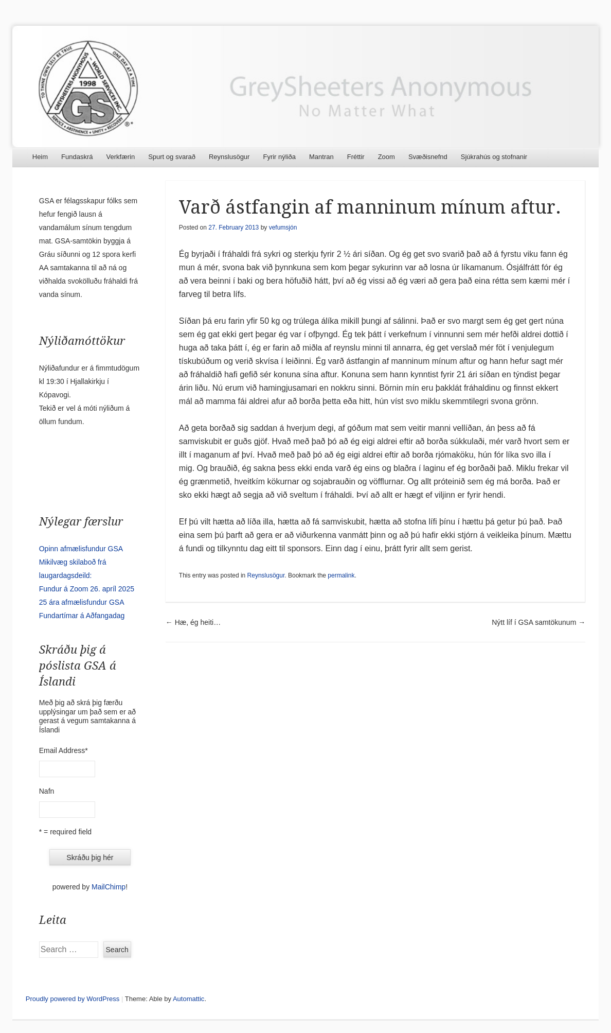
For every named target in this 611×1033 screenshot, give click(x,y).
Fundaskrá (77, 157)
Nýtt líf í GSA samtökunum (538, 622)
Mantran (321, 157)
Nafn (47, 791)
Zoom (386, 157)
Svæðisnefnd (427, 157)
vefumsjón (283, 227)
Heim (40, 157)
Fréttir (356, 157)
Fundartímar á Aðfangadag (82, 615)
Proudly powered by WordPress (73, 999)
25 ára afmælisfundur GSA (81, 602)
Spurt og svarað (171, 157)
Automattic (188, 999)
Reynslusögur (229, 157)
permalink (341, 575)
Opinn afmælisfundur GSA (81, 549)
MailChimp (108, 887)
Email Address (63, 750)
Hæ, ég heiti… (193, 622)
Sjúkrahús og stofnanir (494, 157)
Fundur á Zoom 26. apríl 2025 (86, 589)
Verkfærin (120, 157)
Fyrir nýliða (279, 157)
